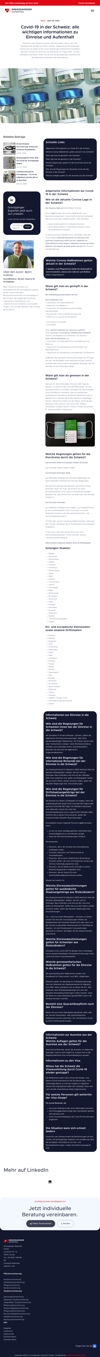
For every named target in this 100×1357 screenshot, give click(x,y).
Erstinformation (10, 1337)
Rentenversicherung (12, 1288)
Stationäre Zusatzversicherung (16, 1300)
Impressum (8, 1331)
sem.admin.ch (58, 880)
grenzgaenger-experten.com (67, 1139)
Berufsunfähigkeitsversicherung (17, 1314)
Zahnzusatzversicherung (14, 1297)
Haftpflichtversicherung (13, 1317)
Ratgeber (7, 1328)
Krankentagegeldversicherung (16, 1308)
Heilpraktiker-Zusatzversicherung (17, 1302)
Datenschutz (9, 1334)
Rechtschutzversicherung (14, 1319)
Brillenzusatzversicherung (14, 1305)
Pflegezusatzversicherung (14, 1311)
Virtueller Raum (10, 1340)
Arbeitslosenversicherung (14, 1282)
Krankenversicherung (12, 1279)
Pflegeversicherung (12, 1285)
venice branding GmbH (76, 1355)
